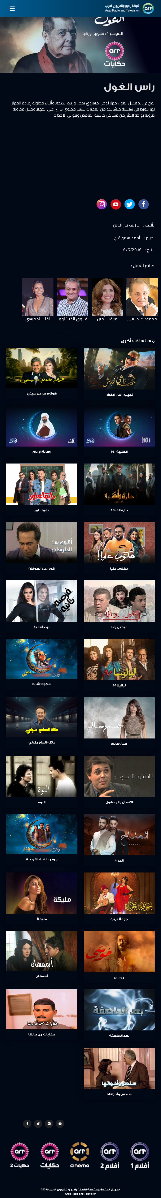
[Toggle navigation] (12, 8)
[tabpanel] (80, 37)
